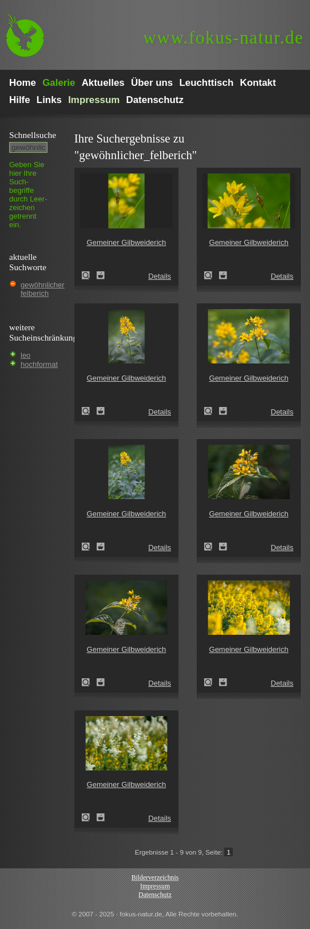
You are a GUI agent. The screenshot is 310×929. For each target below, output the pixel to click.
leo (25, 355)
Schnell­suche (32, 135)
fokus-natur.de (223, 37)
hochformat (39, 364)
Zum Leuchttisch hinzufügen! (101, 275)
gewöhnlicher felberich (43, 289)
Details (159, 276)
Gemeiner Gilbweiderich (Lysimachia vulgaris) (89, 275)
